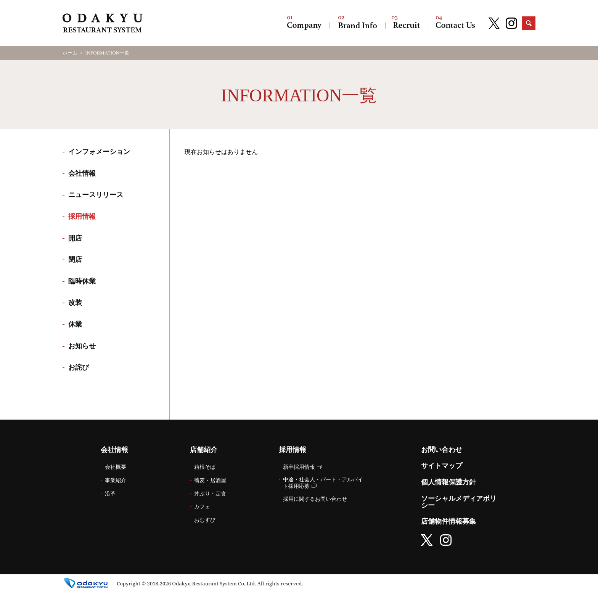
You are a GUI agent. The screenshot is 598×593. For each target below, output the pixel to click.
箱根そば (204, 467)
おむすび (204, 520)
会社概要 (115, 467)
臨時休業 (82, 281)
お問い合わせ (455, 23)
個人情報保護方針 (448, 482)
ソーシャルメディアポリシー (459, 502)
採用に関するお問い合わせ (315, 499)
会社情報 (304, 23)
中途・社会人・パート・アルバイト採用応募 (323, 483)
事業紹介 (115, 480)
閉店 (75, 259)
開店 (75, 238)
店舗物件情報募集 (448, 521)
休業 (75, 324)
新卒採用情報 (299, 467)
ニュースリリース (95, 195)
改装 (75, 302)
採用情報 (407, 23)
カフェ (202, 507)
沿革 (110, 494)
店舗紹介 (357, 23)
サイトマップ (441, 465)
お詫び (78, 367)
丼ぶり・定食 (210, 494)
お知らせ (82, 346)
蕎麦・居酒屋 (210, 480)
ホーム (70, 53)
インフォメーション (99, 151)
